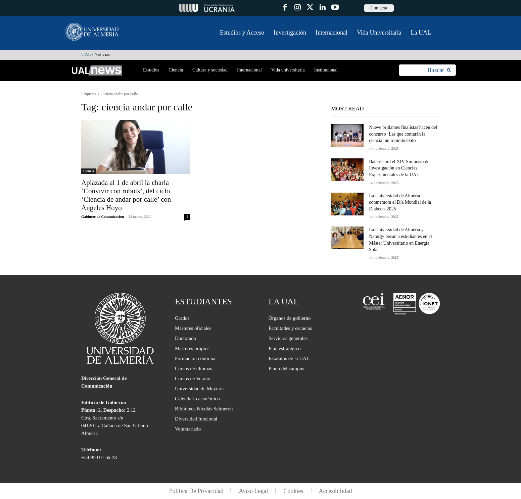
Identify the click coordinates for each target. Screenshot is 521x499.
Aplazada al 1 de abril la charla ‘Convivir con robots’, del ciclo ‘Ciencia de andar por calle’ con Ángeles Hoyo (126, 195)
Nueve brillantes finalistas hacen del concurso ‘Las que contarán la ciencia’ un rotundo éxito (403, 134)
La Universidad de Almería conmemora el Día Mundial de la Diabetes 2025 (400, 202)
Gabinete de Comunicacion (102, 216)
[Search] (439, 70)
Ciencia (88, 171)
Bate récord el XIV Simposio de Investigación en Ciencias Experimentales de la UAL (399, 168)
